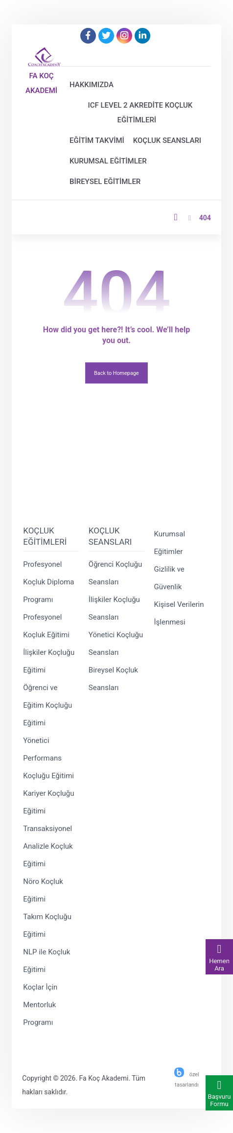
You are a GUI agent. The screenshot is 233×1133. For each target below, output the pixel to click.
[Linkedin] (142, 36)
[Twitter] (106, 36)
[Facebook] (88, 36)
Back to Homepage (116, 373)
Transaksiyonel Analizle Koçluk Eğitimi (47, 846)
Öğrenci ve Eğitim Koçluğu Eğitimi (47, 705)
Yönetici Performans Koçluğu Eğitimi (48, 758)
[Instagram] (124, 36)
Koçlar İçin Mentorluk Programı (40, 1005)
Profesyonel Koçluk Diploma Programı (48, 582)
